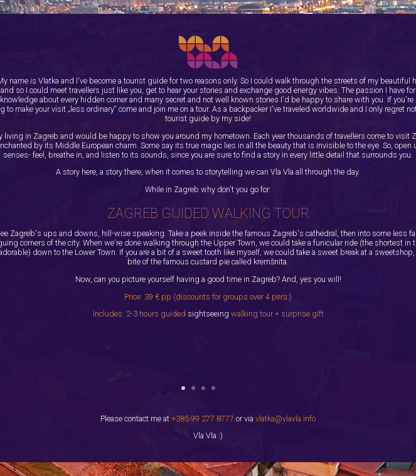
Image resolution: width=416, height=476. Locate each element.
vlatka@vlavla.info (285, 418)
